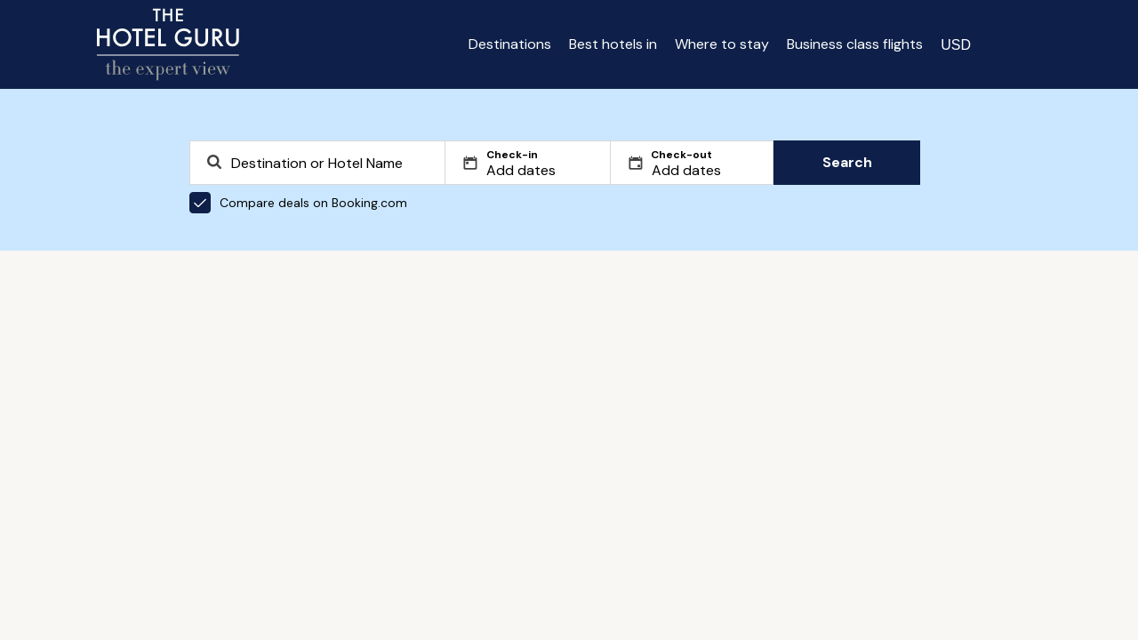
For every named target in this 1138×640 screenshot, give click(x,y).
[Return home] (168, 44)
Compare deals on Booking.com (298, 202)
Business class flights (855, 44)
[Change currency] (956, 44)
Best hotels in (613, 44)
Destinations (510, 44)
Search (847, 162)
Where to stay (722, 44)
